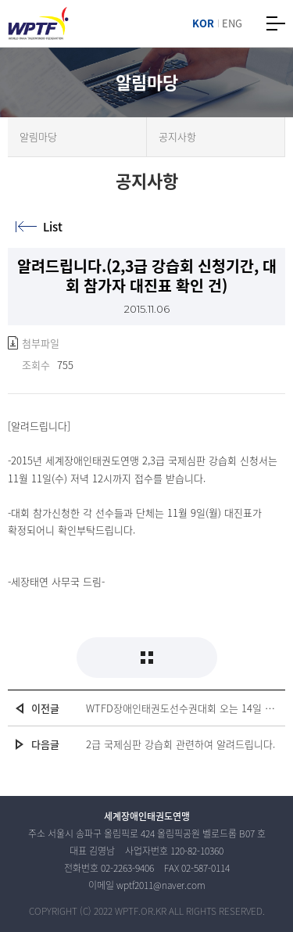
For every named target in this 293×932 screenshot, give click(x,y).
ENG (232, 23)
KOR (203, 23)
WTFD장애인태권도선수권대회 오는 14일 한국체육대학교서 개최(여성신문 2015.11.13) (181, 708)
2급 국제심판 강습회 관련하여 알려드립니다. (180, 744)
